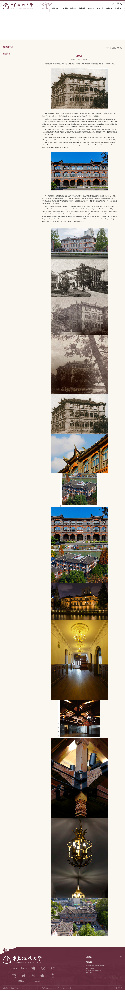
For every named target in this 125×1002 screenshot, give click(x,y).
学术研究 (73, 8)
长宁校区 (119, 48)
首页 (107, 48)
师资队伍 (91, 8)
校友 (118, 4)
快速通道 (118, 8)
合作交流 (100, 8)
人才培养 (65, 8)
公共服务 (109, 8)
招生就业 (82, 8)
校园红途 (113, 48)
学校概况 (56, 8)
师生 (113, 4)
